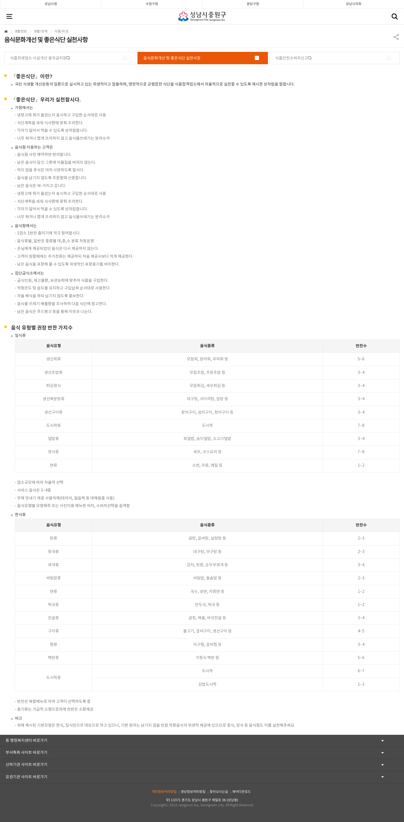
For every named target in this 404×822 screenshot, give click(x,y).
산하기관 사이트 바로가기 (26, 765)
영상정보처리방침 (193, 792)
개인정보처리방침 (164, 792)
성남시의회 (353, 4)
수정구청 (152, 4)
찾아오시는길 (219, 792)
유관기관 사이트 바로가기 (26, 777)
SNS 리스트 (396, 37)
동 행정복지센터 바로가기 (26, 740)
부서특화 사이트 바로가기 (26, 752)
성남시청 (51, 4)
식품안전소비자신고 (291, 58)
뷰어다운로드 (241, 792)
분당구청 (253, 4)
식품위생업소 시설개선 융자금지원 (38, 58)
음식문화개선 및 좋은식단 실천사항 (172, 58)
